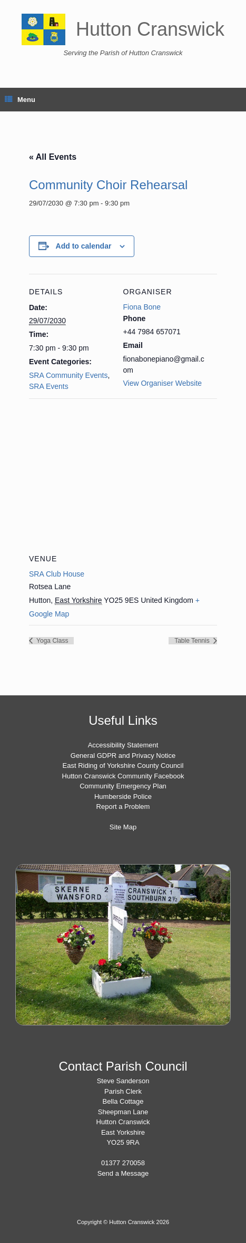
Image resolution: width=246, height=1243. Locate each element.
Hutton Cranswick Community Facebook (123, 776)
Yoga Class (51, 640)
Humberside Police (123, 796)
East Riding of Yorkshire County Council (123, 765)
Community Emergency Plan (123, 786)
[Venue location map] (123, 474)
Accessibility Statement (123, 745)
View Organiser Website (162, 383)
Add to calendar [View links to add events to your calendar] (84, 246)
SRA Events (48, 386)
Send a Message (123, 1173)
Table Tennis (192, 640)
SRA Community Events (68, 375)
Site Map (123, 827)
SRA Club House (56, 574)
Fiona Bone (142, 307)
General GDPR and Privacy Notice (123, 755)
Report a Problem (123, 806)
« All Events (52, 156)
